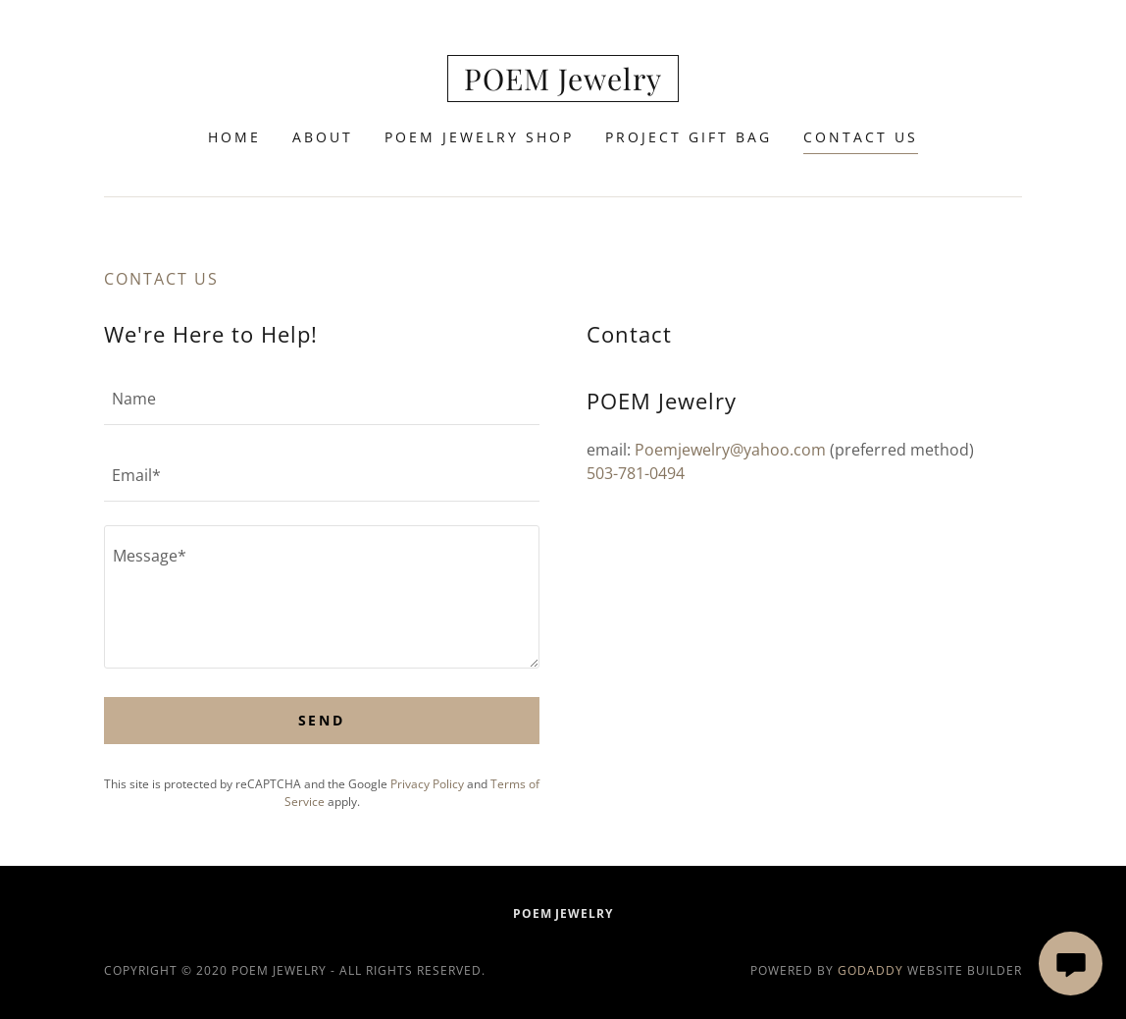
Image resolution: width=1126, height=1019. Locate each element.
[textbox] (321, 398)
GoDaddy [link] (870, 970)
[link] (563, 84)
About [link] (322, 137)
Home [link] (234, 137)
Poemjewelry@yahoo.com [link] (730, 449)
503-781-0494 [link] (636, 473)
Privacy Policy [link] (427, 784)
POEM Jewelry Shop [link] (479, 137)
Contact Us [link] (860, 137)
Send (322, 720)
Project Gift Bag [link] (688, 137)
